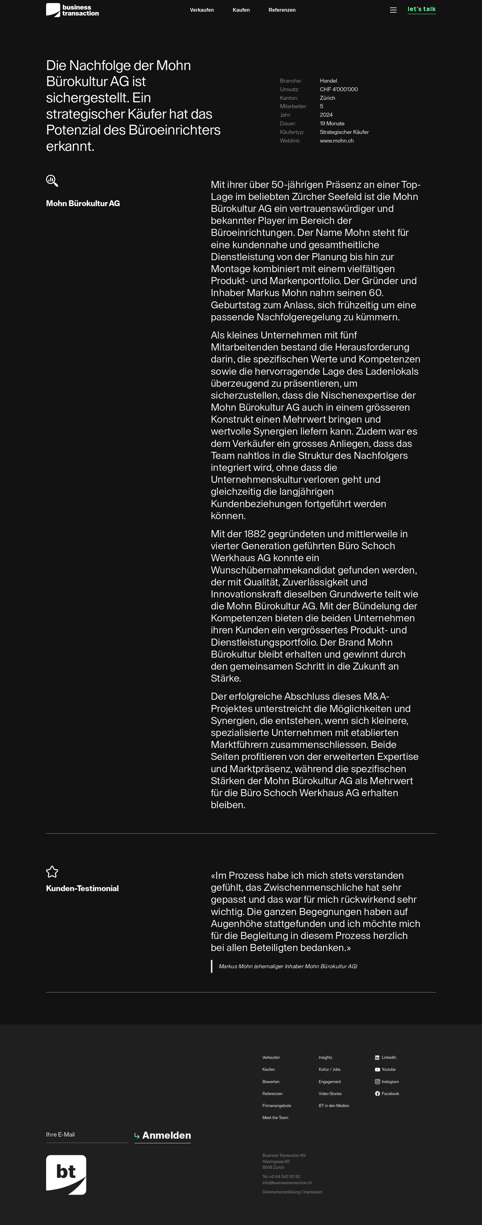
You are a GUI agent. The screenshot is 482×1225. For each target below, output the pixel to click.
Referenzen (282, 10)
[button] (393, 10)
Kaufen (241, 10)
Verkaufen (202, 10)
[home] (72, 10)
